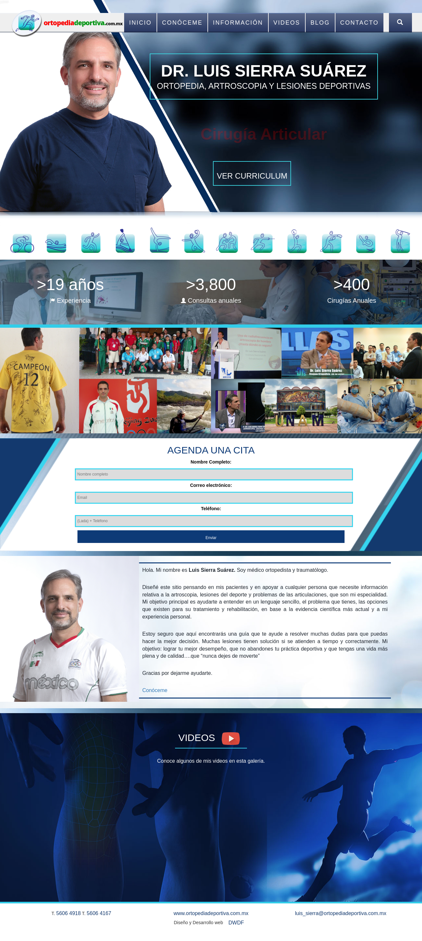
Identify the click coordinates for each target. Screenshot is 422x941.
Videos (287, 22)
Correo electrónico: (211, 485)
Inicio (140, 22)
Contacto (359, 22)
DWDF (236, 922)
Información (238, 22)
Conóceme (182, 22)
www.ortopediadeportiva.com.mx (210, 913)
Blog (320, 22)
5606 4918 (68, 913)
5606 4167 (99, 913)
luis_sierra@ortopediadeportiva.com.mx (340, 913)
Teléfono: (211, 508)
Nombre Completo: (211, 462)
